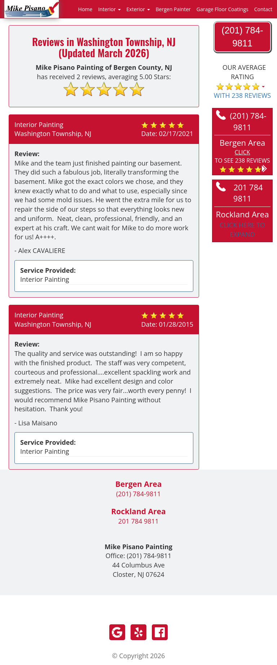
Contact (263, 9)
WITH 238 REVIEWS (242, 95)
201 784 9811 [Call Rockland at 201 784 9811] (239, 193)
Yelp (138, 632)
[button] (242, 155)
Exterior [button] (138, 9)
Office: (139, 555)
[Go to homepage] (31, 8)
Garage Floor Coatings (223, 9)
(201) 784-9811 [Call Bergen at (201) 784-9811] (241, 121)
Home (85, 9)
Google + (117, 632)
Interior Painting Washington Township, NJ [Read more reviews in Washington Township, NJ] (52, 129)
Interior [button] (109, 9)
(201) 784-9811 (138, 493)
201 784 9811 (138, 521)
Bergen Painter (173, 9)
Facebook (160, 632)
